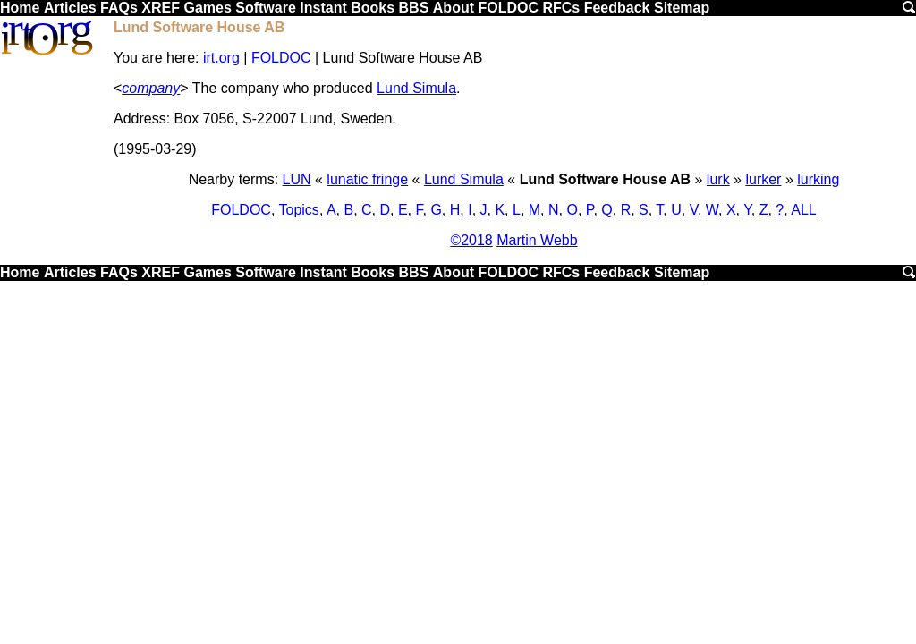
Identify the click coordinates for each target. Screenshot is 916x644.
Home (19, 7)
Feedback (617, 7)
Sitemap (681, 7)
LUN (297, 179)
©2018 (471, 240)
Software (265, 7)
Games (207, 7)
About (453, 7)
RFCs (561, 7)
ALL (803, 209)
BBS (414, 7)
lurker (763, 179)
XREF (160, 7)
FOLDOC (508, 7)
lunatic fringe (367, 179)
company (151, 88)
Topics (299, 209)
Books (372, 7)
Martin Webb (536, 240)
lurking (818, 179)
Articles (70, 7)
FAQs (119, 7)
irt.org (221, 57)
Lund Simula (416, 88)
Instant (323, 7)
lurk (718, 179)
